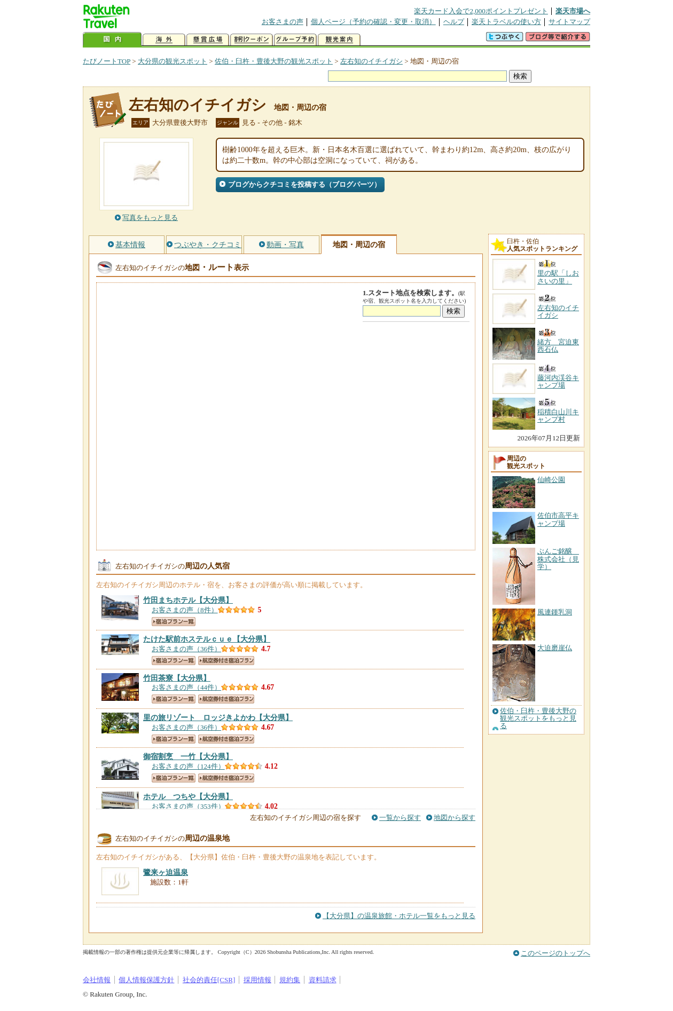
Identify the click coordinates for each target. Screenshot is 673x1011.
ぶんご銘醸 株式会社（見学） (558, 559)
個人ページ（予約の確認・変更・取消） (373, 22)
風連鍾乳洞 (554, 612)
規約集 (289, 980)
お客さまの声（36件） (186, 649)
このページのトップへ (555, 953)
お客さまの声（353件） (188, 806)
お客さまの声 (282, 22)
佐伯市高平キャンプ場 (558, 519)
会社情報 (97, 980)
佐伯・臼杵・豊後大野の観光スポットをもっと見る (538, 718)
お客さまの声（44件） (186, 687)
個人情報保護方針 (146, 980)
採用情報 (257, 980)
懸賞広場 (207, 40)
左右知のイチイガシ (371, 61)
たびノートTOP (106, 61)
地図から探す (454, 817)
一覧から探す (400, 817)
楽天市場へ (572, 11)
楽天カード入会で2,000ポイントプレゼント (481, 11)
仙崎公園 (551, 480)
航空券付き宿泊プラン (226, 660)
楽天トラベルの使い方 (506, 22)
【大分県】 (188, 600)
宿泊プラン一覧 (173, 621)
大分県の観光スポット (172, 61)
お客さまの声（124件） (188, 766)
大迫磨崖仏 (554, 648)
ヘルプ (453, 22)
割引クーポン (251, 40)
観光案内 (339, 40)
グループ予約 (295, 40)
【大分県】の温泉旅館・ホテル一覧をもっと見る (399, 916)
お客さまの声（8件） (185, 610)
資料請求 (322, 980)
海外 (164, 40)
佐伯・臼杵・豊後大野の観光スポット (274, 61)
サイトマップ (569, 22)
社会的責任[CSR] (209, 980)
